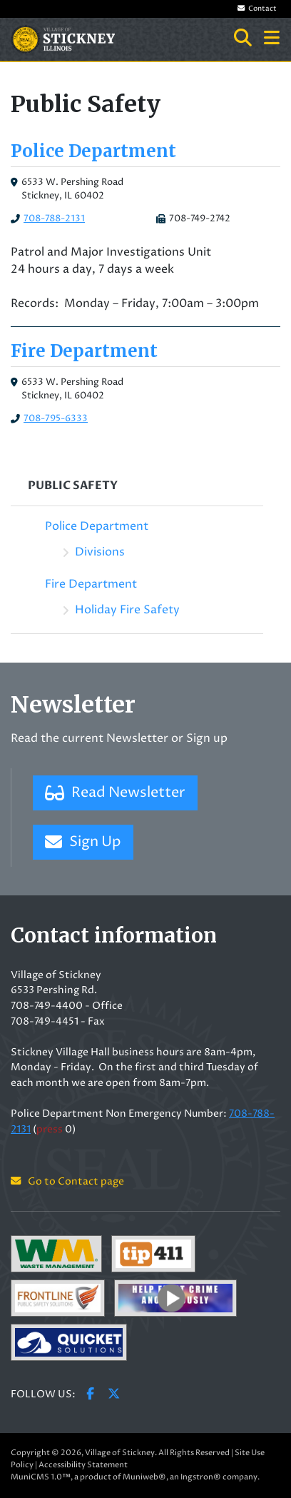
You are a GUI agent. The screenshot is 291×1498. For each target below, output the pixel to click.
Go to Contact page (67, 1182)
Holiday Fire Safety (127, 610)
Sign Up (83, 842)
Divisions (100, 552)
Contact (257, 9)
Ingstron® (200, 1477)
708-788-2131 (54, 219)
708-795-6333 (56, 419)
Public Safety (73, 485)
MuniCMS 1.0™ (41, 1477)
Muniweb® (144, 1477)
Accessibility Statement (83, 1464)
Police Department (93, 151)
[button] (271, 39)
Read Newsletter (115, 793)
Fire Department (84, 351)
